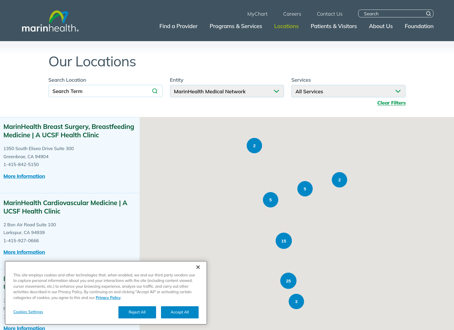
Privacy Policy (108, 305)
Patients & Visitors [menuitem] (334, 26)
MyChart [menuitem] (257, 13)
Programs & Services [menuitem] (236, 26)
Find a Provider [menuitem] (179, 26)
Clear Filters (391, 102)
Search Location (67, 80)
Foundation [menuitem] (419, 26)
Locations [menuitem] (286, 26)
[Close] (198, 275)
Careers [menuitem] (292, 13)
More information (24, 176)
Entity (177, 80)
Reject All (137, 320)
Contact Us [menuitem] (330, 13)
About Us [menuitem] (381, 26)
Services (301, 80)
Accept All (180, 320)
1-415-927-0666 (21, 240)
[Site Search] (429, 13)
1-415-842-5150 (21, 164)
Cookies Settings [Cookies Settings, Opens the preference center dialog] (28, 320)
